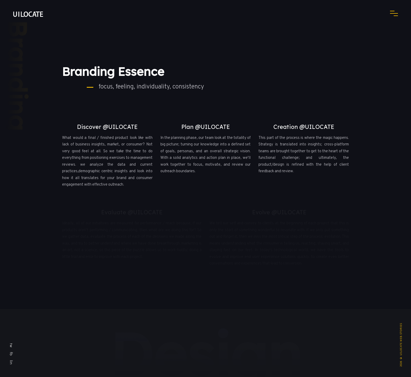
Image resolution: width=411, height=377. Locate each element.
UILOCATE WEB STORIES (401, 339)
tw (11, 345)
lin (11, 362)
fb (11, 354)
